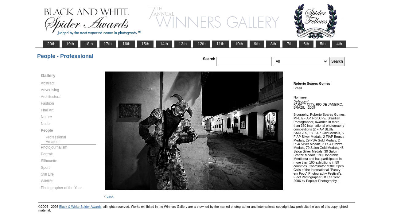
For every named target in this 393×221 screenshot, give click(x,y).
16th (126, 43)
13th (182, 43)
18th (88, 43)
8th (273, 43)
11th (220, 43)
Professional (56, 137)
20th (51, 43)
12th (201, 43)
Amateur (53, 142)
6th (306, 43)
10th (239, 43)
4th (339, 43)
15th (145, 43)
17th (107, 43)
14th (164, 43)
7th (289, 43)
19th (70, 43)
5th (323, 43)
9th (257, 43)
